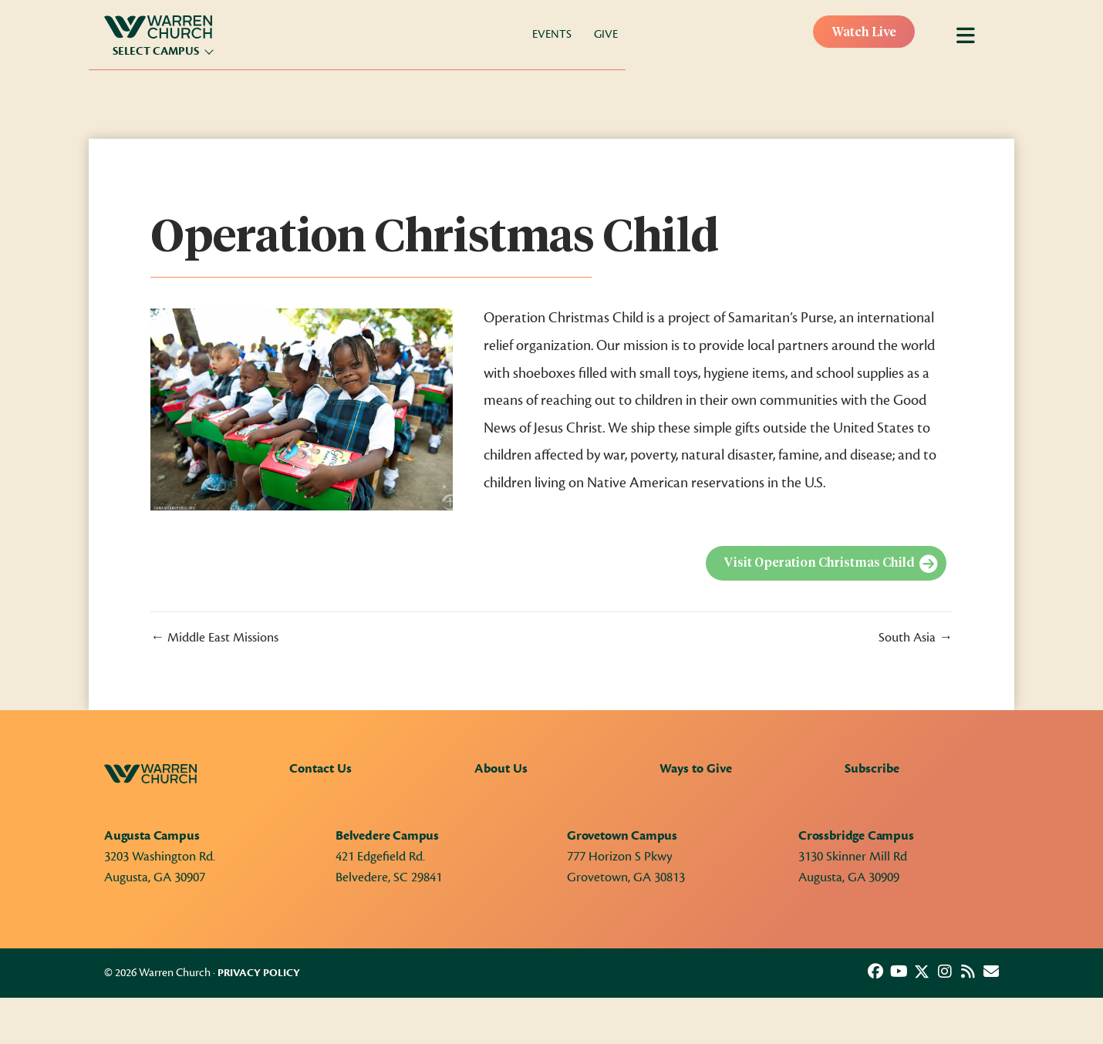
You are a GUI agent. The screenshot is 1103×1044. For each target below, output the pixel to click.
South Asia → (916, 637)
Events (552, 34)
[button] (875, 971)
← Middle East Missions (214, 637)
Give (606, 34)
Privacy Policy (259, 973)
